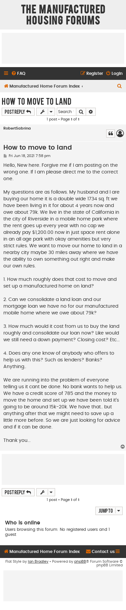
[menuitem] (18, 73)
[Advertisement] (63, 48)
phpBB (80, 561)
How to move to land (36, 101)
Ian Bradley (38, 561)
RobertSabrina (17, 128)
